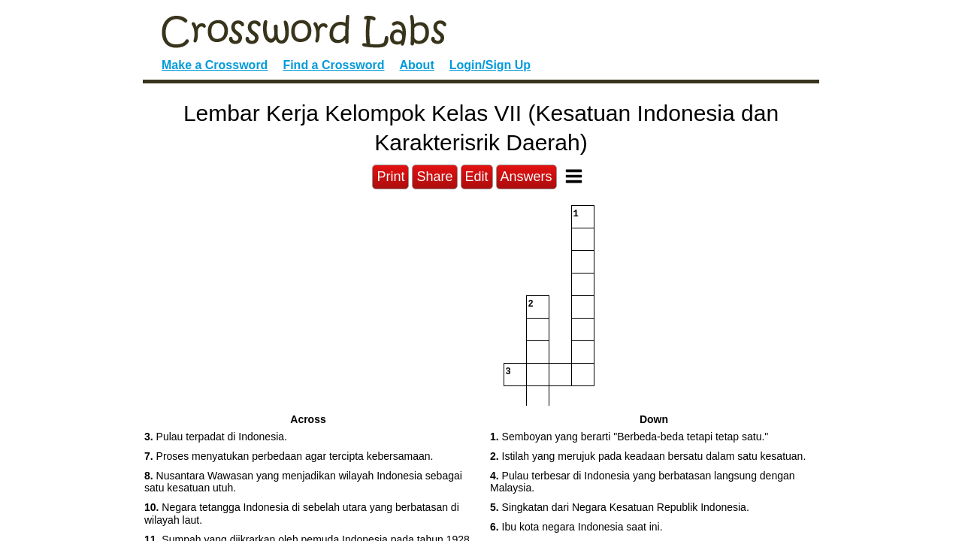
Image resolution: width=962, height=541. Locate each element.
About (417, 65)
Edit (477, 176)
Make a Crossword (215, 65)
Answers (526, 176)
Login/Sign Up (490, 65)
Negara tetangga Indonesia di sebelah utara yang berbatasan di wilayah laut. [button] (301, 513)
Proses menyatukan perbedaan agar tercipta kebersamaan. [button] (288, 456)
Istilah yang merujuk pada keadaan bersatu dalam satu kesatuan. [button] (648, 456)
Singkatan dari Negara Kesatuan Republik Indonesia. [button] (619, 507)
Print (390, 176)
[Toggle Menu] (574, 176)
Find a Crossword (333, 65)
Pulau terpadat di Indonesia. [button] (215, 437)
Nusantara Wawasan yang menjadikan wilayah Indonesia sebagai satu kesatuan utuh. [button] (303, 482)
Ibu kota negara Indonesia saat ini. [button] (576, 527)
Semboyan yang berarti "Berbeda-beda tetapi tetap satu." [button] (629, 437)
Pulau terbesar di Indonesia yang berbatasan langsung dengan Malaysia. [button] (642, 482)
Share (434, 176)
